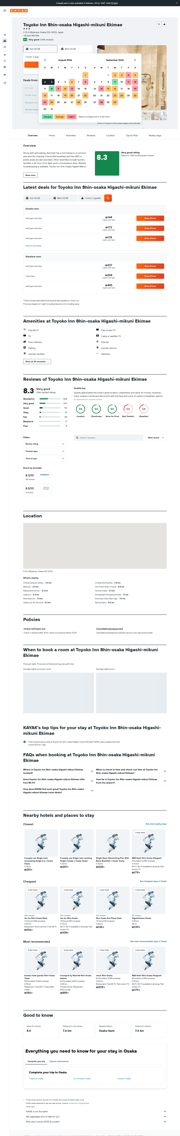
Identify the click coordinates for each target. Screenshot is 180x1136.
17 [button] (52, 95)
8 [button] (85, 81)
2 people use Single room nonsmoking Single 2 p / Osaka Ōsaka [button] (38, 861)
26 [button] (65, 102)
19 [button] (65, 95)
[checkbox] (37, 477)
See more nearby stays (156, 824)
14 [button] (79, 88)
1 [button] (85, 75)
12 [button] (65, 88)
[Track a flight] (4, 45)
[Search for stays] (4, 25)
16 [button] (45, 95)
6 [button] (72, 81)
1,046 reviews (46, 39)
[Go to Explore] (4, 39)
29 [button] (85, 102)
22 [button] (85, 95)
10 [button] (51, 88)
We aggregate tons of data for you (96, 1116)
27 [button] (72, 102)
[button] (177, 3)
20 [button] (71, 95)
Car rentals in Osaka (82, 1078)
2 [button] (45, 81)
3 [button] (51, 81)
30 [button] (44, 109)
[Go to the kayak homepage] (19, 10)
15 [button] (85, 88)
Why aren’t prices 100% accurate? (96, 1121)
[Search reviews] (111, 438)
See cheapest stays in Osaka (153, 881)
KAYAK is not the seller (96, 1111)
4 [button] (58, 81)
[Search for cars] (4, 31)
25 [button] (58, 102)
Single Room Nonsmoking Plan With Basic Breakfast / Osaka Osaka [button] (112, 859)
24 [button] (51, 102)
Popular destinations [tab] (59, 1061)
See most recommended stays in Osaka (148, 941)
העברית (114, 3)
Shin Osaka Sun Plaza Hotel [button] (109, 918)
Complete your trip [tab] (36, 1061)
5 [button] (65, 81)
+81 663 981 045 (31, 35)
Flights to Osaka (36, 1078)
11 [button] (58, 88)
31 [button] (52, 109)
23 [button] (45, 102)
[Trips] (4, 59)
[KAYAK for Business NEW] (4, 51)
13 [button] (72, 88)
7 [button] (78, 81)
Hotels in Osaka (124, 1078)
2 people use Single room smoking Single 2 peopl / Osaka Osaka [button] (76, 859)
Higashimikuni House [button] (141, 918)
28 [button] (78, 102)
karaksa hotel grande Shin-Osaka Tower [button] (39, 977)
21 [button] (79, 95)
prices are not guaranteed (79, 1103)
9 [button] (45, 88)
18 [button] (58, 95)
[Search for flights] (4, 19)
